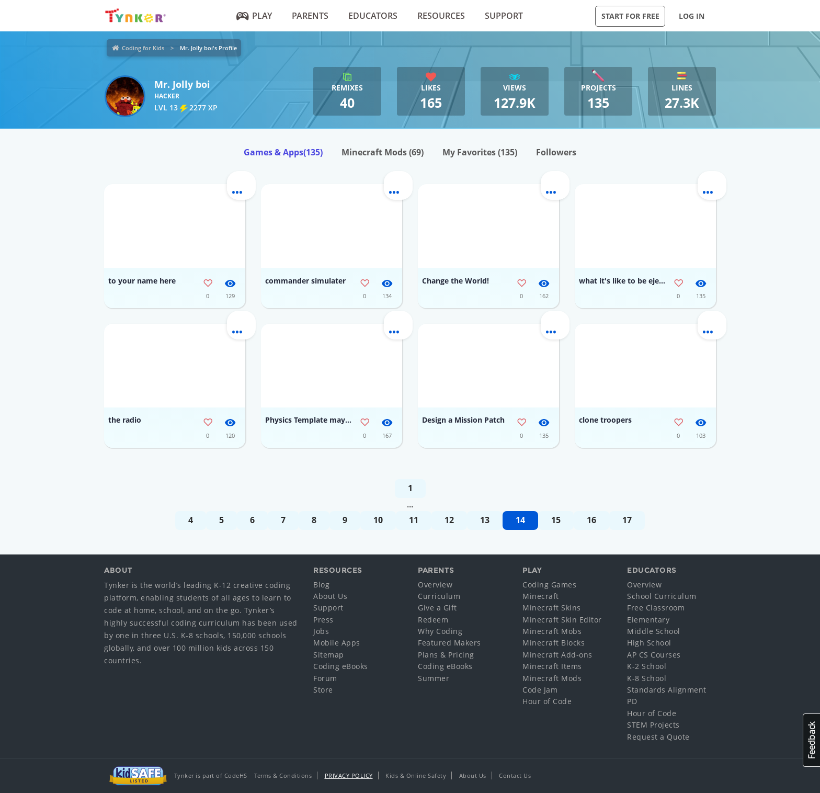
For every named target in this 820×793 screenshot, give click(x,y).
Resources (441, 15)
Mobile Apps (336, 643)
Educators (372, 15)
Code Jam (539, 690)
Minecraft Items (552, 666)
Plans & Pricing (446, 655)
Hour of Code (547, 701)
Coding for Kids (143, 48)
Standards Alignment (667, 690)
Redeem (433, 620)
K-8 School (646, 678)
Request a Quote (658, 737)
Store (323, 690)
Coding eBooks (340, 666)
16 (591, 520)
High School (649, 643)
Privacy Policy (349, 775)
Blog (321, 585)
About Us (330, 596)
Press (323, 620)
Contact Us (515, 775)
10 (378, 520)
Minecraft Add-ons (557, 655)
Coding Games (549, 585)
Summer (433, 678)
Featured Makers (449, 643)
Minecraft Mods (382, 152)
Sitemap (328, 655)
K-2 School (646, 666)
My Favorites (479, 152)
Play (254, 15)
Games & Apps (283, 152)
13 (484, 520)
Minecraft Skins (551, 608)
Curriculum (439, 596)
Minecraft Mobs (552, 631)
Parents (310, 15)
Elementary (648, 620)
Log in (691, 16)
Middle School (653, 631)
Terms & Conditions (283, 775)
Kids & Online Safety (415, 775)
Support (504, 15)
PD (632, 701)
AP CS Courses (654, 655)
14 (520, 520)
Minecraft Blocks (553, 643)
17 (627, 520)
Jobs (321, 631)
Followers (556, 152)
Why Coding (440, 631)
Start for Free (630, 16)
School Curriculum (662, 596)
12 (449, 520)
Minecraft (540, 596)
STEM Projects (653, 725)
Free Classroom (656, 608)
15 (556, 520)
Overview (435, 585)
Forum (325, 678)
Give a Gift (437, 608)
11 (413, 520)
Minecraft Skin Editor (562, 620)
